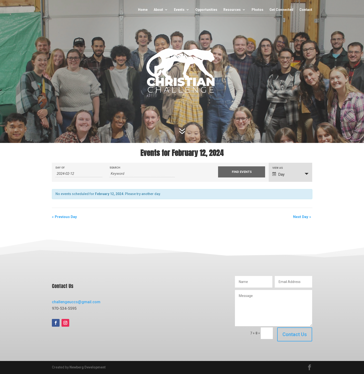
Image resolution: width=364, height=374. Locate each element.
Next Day (302, 217)
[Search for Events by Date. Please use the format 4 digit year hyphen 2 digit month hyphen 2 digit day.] (79, 173)
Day (278, 174)
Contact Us (294, 334)
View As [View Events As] (277, 168)
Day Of (60, 167)
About (158, 10)
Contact (306, 10)
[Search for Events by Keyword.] (142, 173)
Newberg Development (87, 367)
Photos (258, 10)
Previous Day (64, 217)
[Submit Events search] (241, 171)
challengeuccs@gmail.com (76, 302)
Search (115, 167)
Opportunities (207, 10)
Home (143, 10)
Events (179, 10)
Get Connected (282, 10)
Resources (232, 10)
